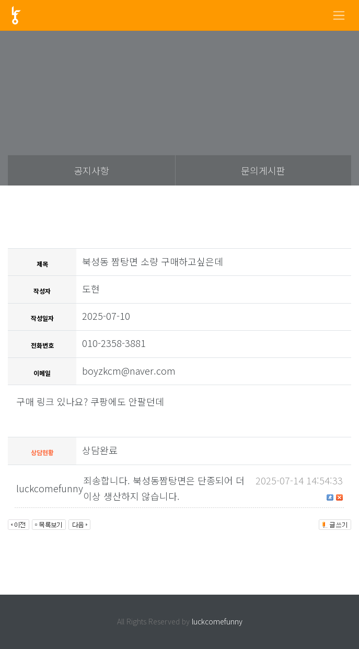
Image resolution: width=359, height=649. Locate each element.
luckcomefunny (217, 621)
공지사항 (91, 170)
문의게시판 (263, 170)
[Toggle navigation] (339, 15)
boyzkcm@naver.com (129, 370)
